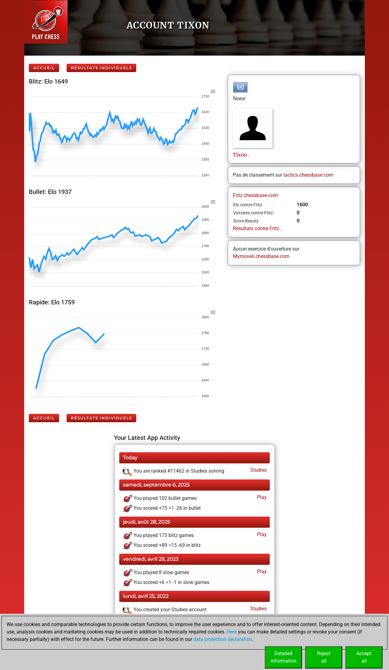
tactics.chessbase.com (308, 175)
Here (232, 632)
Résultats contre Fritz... (258, 228)
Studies (258, 470)
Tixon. (241, 155)
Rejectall (323, 657)
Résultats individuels (101, 68)
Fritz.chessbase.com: (256, 195)
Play (261, 497)
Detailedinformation (283, 657)
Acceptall (363, 657)
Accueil (44, 68)
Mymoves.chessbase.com (261, 256)
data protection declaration (222, 639)
